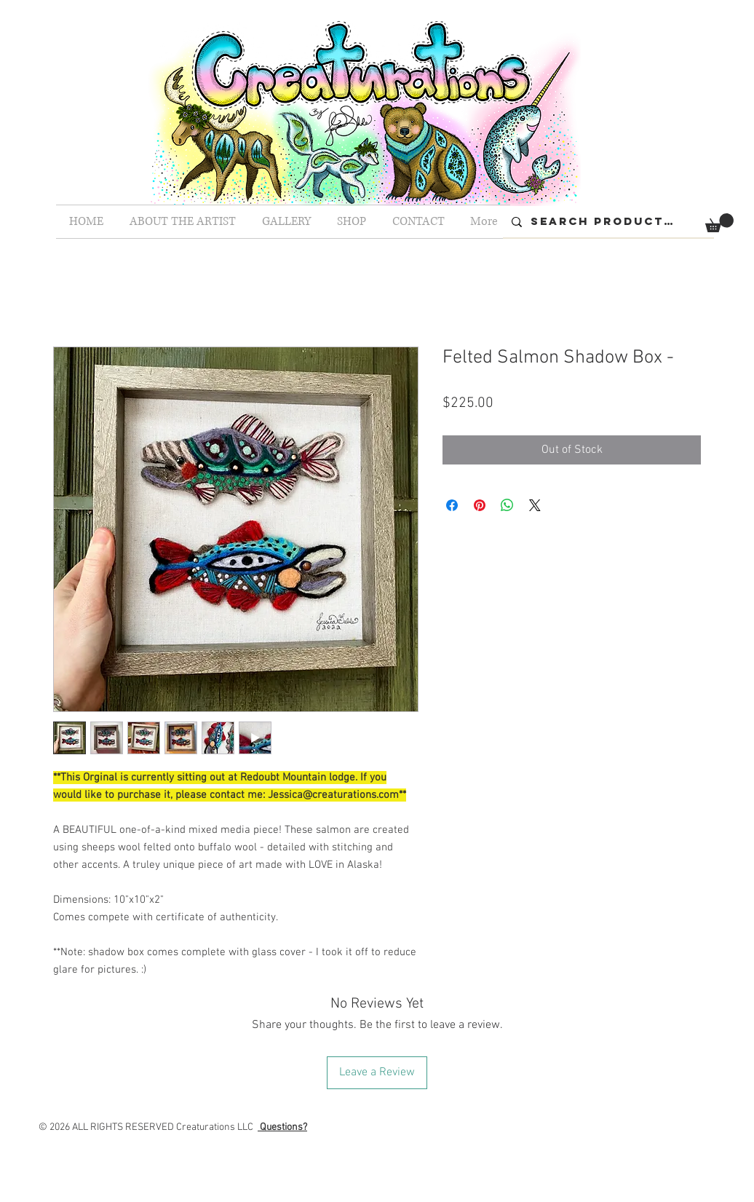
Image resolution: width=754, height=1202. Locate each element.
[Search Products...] (607, 221)
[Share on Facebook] (452, 505)
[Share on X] (535, 505)
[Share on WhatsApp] (507, 505)
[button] (719, 222)
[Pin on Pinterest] (479, 505)
